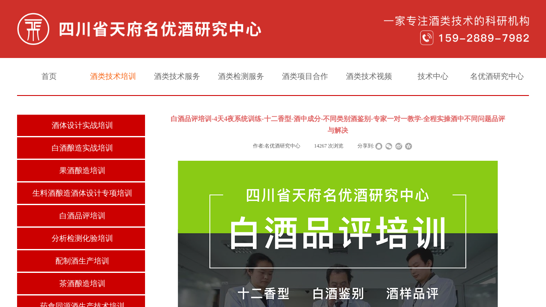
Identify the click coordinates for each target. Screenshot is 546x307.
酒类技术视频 (369, 76)
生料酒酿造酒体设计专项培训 (82, 193)
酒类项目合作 (305, 76)
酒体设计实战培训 (82, 125)
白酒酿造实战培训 (82, 148)
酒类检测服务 (241, 76)
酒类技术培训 (113, 76)
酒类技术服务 (177, 76)
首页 (49, 76)
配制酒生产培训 (82, 261)
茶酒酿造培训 (82, 283)
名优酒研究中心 (497, 76)
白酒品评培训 (82, 215)
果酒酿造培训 (82, 170)
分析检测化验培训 (82, 238)
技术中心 (433, 76)
